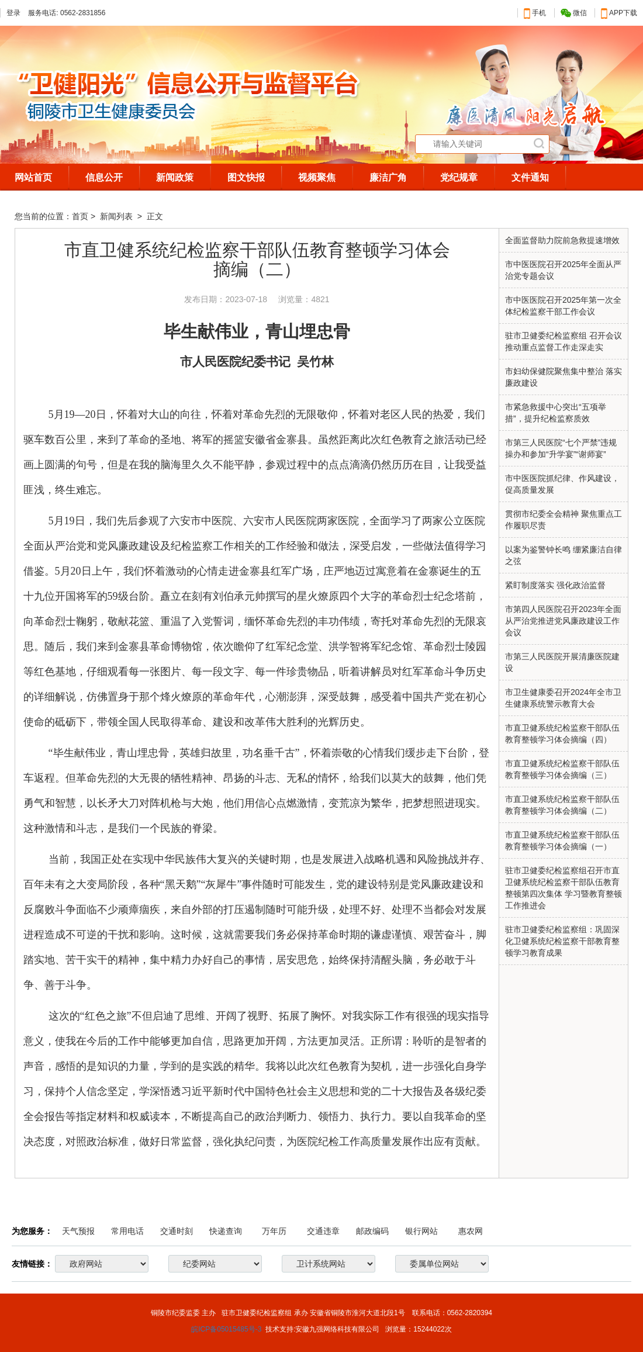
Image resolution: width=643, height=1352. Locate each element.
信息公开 (104, 177)
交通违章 (323, 1231)
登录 (13, 13)
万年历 (274, 1231)
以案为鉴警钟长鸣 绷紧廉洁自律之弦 (563, 555)
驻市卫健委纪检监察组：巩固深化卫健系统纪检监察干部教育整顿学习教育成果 (562, 941)
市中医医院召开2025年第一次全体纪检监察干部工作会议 (563, 305)
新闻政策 (174, 177)
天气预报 (78, 1231)
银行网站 (421, 1231)
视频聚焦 (317, 177)
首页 (80, 216)
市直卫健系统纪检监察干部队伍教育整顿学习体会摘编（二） (562, 804)
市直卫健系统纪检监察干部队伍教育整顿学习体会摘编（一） (562, 840)
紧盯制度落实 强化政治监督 (555, 585)
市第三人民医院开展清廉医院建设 (562, 662)
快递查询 (225, 1231)
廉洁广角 (388, 177)
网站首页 (33, 177)
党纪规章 (459, 177)
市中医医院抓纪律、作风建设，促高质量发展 (562, 484)
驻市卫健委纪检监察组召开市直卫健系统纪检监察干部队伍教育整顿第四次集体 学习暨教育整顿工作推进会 (563, 888)
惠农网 (470, 1231)
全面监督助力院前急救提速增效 (562, 240)
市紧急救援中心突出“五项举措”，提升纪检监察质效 (555, 412)
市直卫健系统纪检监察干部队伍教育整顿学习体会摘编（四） (562, 733)
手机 (535, 13)
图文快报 (246, 177)
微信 (574, 13)
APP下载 (619, 13)
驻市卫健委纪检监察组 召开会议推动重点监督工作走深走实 (563, 341)
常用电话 (127, 1231)
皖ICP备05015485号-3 (226, 1329)
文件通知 (530, 177)
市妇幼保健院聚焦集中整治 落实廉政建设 (563, 377)
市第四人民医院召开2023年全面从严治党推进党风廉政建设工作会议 (563, 620)
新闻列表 (117, 216)
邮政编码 (372, 1231)
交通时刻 (176, 1231)
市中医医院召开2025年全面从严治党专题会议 (563, 270)
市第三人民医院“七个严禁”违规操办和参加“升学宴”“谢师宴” (561, 448)
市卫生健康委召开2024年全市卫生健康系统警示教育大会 (563, 697)
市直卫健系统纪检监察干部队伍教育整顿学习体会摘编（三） (562, 769)
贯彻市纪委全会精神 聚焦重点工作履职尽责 (563, 519)
